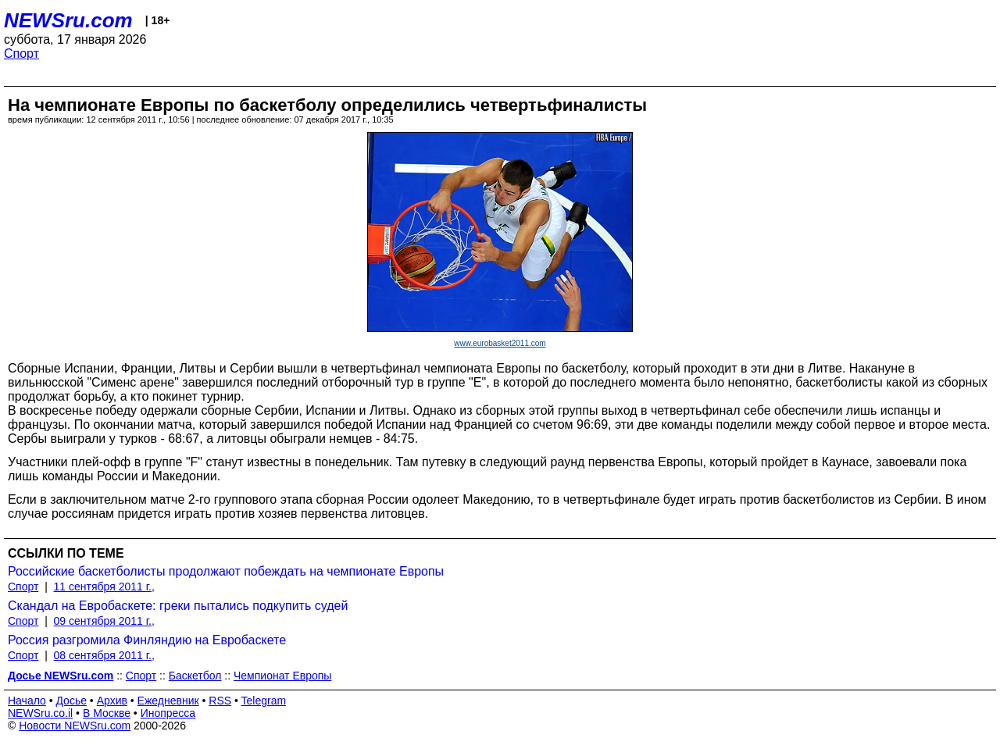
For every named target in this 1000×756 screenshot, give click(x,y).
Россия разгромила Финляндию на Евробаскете (147, 640)
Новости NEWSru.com (74, 725)
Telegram (264, 700)
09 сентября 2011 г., (104, 621)
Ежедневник (168, 700)
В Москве (106, 713)
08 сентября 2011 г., (104, 655)
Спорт (21, 53)
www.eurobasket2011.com (499, 343)
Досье (71, 700)
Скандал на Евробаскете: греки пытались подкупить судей (178, 605)
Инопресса (168, 713)
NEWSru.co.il (40, 713)
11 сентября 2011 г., (104, 586)
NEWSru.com (68, 20)
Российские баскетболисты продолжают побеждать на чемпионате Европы (226, 571)
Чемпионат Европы (282, 675)
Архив (112, 700)
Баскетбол (195, 675)
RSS (220, 700)
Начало (27, 700)
